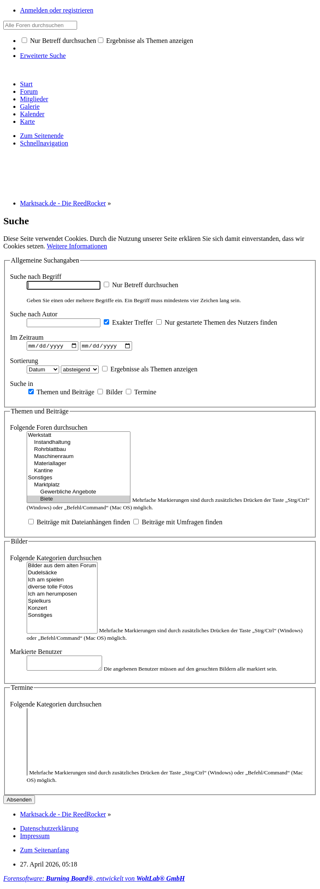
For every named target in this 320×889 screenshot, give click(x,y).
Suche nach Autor (34, 314)
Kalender (32, 114)
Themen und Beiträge (61, 392)
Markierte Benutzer (36, 652)
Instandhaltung (78, 443)
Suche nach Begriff (35, 276)
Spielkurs (62, 602)
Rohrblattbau (78, 450)
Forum (29, 91)
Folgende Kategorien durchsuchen (55, 559)
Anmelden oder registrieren (56, 10)
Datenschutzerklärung (49, 831)
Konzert (62, 609)
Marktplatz (78, 486)
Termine (141, 392)
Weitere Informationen (77, 246)
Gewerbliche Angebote (78, 493)
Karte (27, 121)
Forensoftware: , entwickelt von (94, 881)
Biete (78, 500)
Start (26, 84)
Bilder (110, 392)
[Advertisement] (155, 172)
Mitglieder (34, 99)
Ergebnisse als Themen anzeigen (145, 40)
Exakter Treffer (128, 322)
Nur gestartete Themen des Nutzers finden (216, 322)
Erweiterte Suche (43, 55)
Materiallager (78, 464)
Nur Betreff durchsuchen (59, 40)
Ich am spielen (62, 581)
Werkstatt (78, 436)
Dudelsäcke (62, 574)
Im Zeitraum (26, 337)
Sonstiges (78, 479)
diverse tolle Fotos (62, 588)
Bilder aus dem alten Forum (62, 567)
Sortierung (24, 361)
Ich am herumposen (62, 595)
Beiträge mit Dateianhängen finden (79, 523)
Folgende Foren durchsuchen (49, 428)
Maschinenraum (78, 457)
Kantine (78, 472)
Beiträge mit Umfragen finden (177, 523)
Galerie (30, 106)
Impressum (35, 839)
